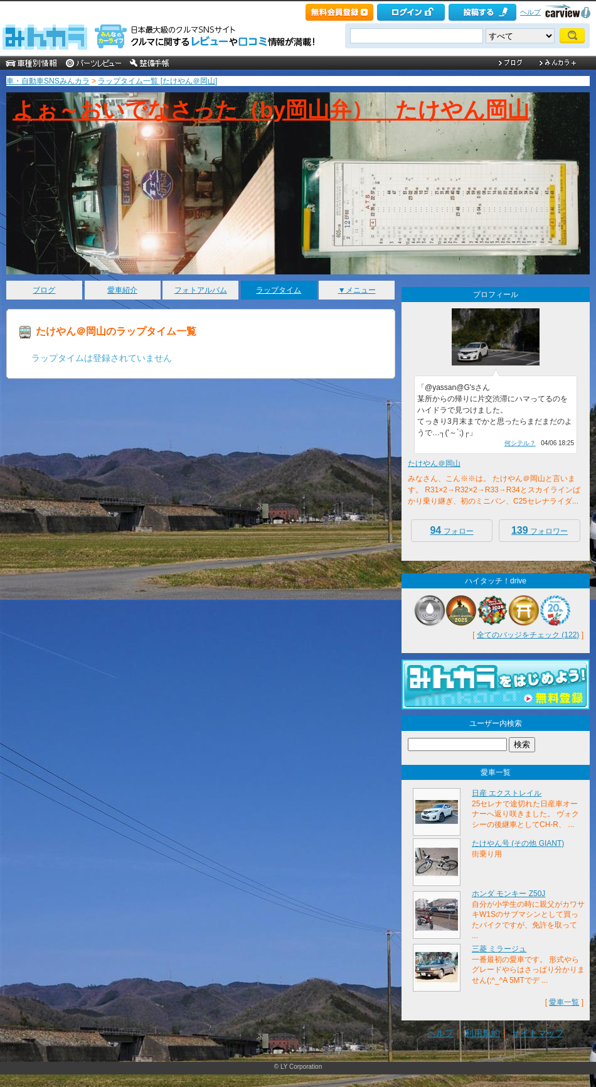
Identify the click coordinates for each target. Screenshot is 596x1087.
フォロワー (539, 530)
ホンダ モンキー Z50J (508, 893)
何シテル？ (520, 443)
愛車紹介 (122, 290)
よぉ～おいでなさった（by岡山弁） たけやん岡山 (271, 109)
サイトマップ (537, 1033)
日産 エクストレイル (506, 793)
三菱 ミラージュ (499, 948)
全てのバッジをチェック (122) (528, 634)
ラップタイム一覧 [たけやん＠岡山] (157, 81)
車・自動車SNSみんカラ (48, 81)
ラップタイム (278, 290)
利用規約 (482, 1033)
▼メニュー (357, 290)
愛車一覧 (564, 1002)
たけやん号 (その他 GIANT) (518, 843)
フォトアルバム (200, 290)
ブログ (44, 290)
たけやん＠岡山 (434, 463)
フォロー (451, 530)
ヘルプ (530, 12)
